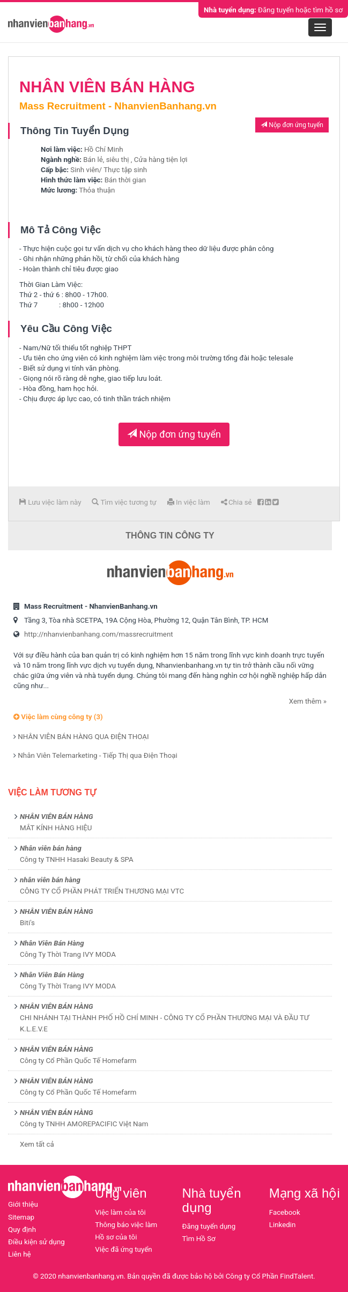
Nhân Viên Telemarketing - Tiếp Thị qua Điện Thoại (97, 755)
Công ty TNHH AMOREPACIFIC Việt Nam (84, 1124)
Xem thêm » (308, 701)
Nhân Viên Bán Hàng (52, 943)
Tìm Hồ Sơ (199, 1239)
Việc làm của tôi (120, 1212)
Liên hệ (19, 1254)
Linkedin (282, 1225)
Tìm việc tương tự (124, 502)
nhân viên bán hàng (50, 880)
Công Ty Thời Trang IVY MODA (68, 954)
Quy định (22, 1229)
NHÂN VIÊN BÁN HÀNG (56, 817)
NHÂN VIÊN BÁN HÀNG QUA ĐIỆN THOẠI (83, 737)
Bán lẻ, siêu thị (106, 160)
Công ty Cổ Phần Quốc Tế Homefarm (78, 1061)
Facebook (284, 1212)
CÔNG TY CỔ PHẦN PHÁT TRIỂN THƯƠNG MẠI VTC (102, 891)
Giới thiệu (23, 1204)
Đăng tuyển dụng (209, 1226)
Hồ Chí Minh (103, 149)
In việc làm (188, 502)
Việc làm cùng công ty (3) (58, 717)
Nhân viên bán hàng (51, 848)
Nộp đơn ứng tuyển (292, 125)
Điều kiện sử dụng (36, 1242)
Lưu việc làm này (50, 502)
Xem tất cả (37, 1144)
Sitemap (21, 1217)
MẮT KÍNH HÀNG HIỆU (56, 828)
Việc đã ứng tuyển (123, 1249)
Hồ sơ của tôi (116, 1237)
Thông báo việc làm (126, 1225)
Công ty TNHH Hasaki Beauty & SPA (77, 859)
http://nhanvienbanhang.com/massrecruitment (98, 634)
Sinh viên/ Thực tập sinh (108, 170)
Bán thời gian (125, 180)
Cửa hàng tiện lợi (161, 160)
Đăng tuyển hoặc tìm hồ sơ (273, 10)
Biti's (27, 923)
